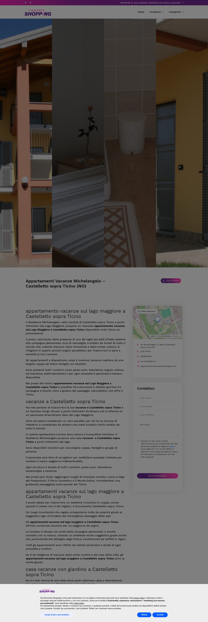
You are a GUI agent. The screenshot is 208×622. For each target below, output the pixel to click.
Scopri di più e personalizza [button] (57, 615)
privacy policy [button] (139, 598)
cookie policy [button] (78, 603)
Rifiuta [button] (144, 615)
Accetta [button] (160, 615)
